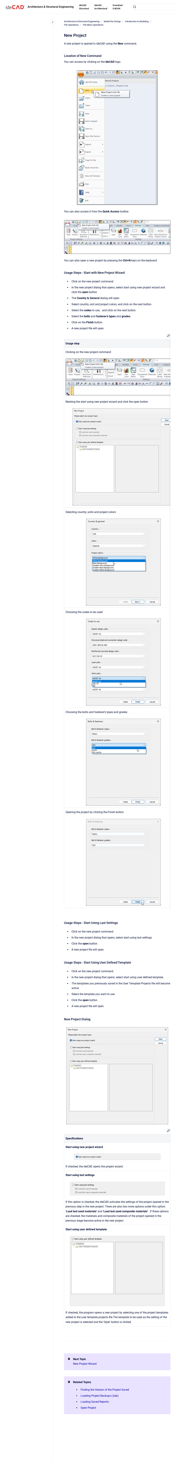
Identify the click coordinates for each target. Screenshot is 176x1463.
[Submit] (134, 7)
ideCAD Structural (84, 7)
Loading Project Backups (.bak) (100, 1395)
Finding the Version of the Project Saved (105, 1389)
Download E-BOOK (117, 7)
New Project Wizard (85, 1363)
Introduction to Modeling (137, 21)
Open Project (88, 1407)
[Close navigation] (53, 22)
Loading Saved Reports (95, 1401)
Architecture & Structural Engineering (51, 6)
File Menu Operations (93, 25)
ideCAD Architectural (100, 7)
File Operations (71, 25)
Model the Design (112, 21)
